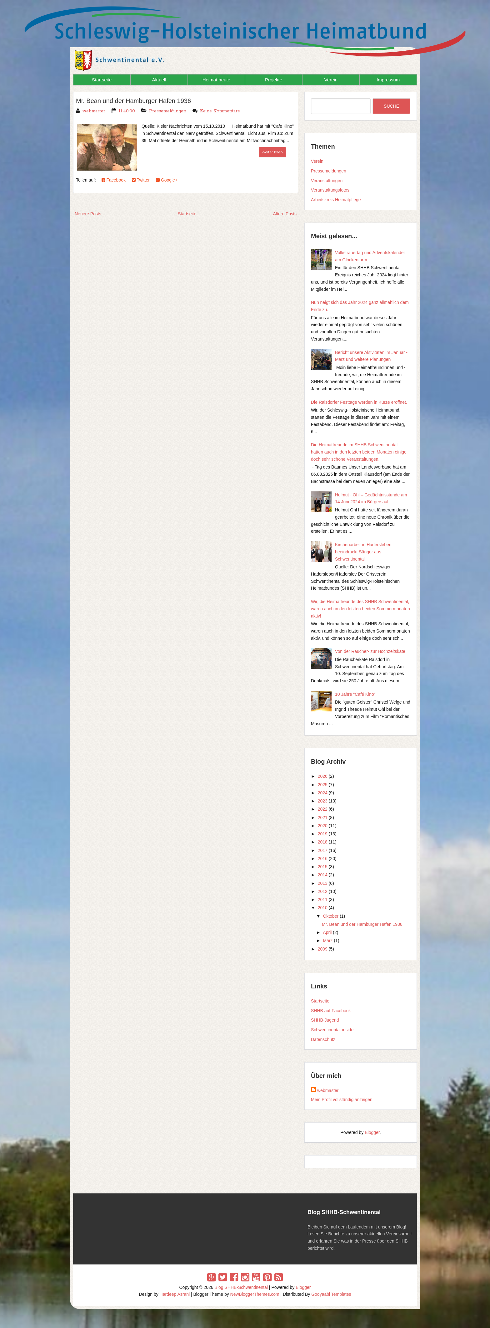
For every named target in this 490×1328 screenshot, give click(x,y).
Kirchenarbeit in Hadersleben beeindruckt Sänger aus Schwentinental (363, 551)
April (327, 932)
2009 (323, 948)
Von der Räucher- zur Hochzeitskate (370, 651)
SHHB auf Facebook (331, 1010)
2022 (323, 809)
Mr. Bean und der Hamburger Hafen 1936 (133, 100)
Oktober (330, 916)
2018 (323, 841)
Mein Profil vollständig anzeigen (341, 1099)
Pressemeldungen (167, 111)
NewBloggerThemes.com (254, 1294)
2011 (323, 899)
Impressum (388, 79)
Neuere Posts (88, 213)
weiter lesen (272, 152)
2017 (323, 850)
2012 (323, 891)
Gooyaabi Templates (331, 1294)
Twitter (141, 179)
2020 (323, 825)
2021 (323, 817)
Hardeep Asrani (175, 1294)
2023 (323, 800)
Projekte (273, 79)
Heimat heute (216, 79)
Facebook (114, 179)
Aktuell (159, 79)
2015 (323, 866)
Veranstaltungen (326, 180)
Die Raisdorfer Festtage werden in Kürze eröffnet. (359, 402)
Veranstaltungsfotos (330, 189)
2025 (323, 784)
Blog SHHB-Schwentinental (241, 1287)
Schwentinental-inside (332, 1029)
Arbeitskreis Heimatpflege (336, 199)
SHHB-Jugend (325, 1020)
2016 (323, 858)
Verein (331, 79)
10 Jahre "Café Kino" (355, 694)
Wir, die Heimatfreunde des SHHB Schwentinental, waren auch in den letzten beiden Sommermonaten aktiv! (360, 608)
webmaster (327, 1090)
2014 (323, 874)
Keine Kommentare (220, 111)
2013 (323, 883)
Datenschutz (323, 1039)
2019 (323, 833)
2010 (323, 907)
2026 (323, 776)
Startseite (102, 79)
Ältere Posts (285, 213)
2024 (323, 792)
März (327, 940)
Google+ (167, 179)
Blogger (372, 1132)
